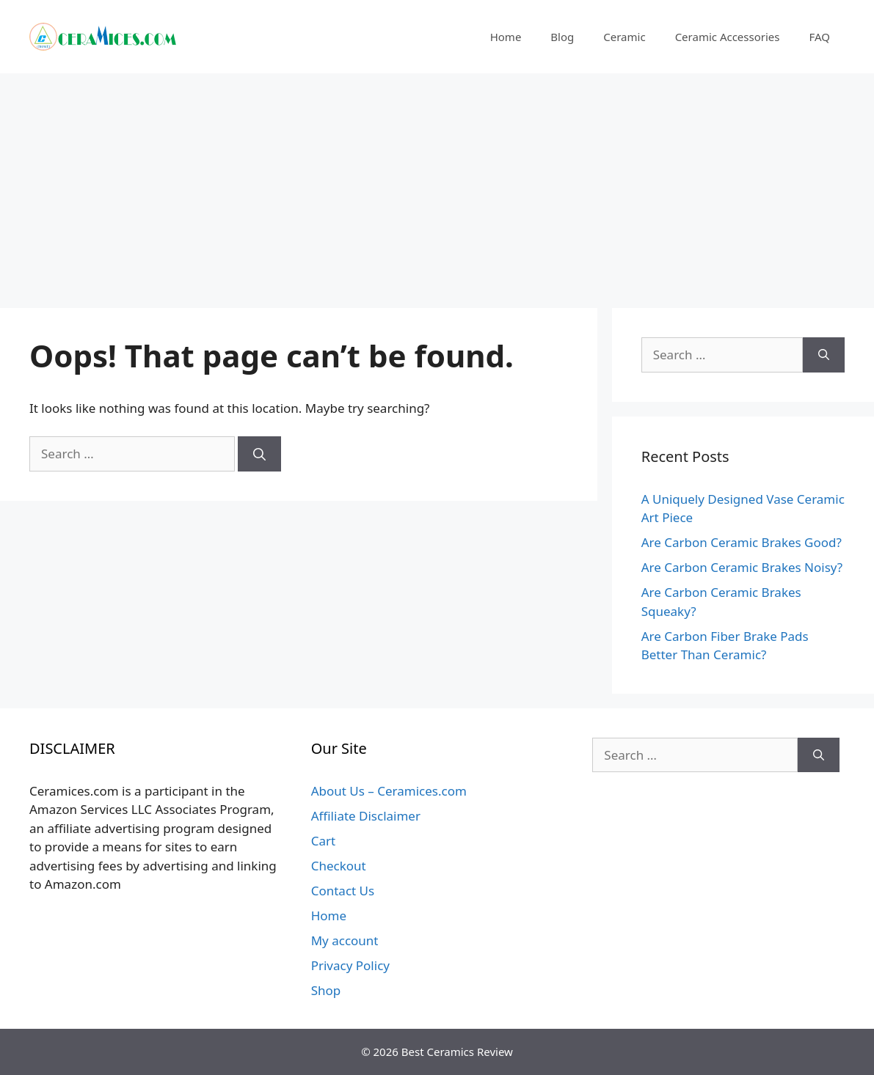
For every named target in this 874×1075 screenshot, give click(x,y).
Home (506, 36)
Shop (326, 990)
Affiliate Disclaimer (365, 815)
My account (345, 940)
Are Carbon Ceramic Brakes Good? (741, 542)
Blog (562, 36)
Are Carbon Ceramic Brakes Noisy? (742, 567)
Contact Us (343, 890)
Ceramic (624, 36)
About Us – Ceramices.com (389, 790)
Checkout (338, 865)
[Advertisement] (437, 183)
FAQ (820, 36)
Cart (323, 840)
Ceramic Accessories (727, 36)
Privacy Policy (350, 965)
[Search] (259, 454)
